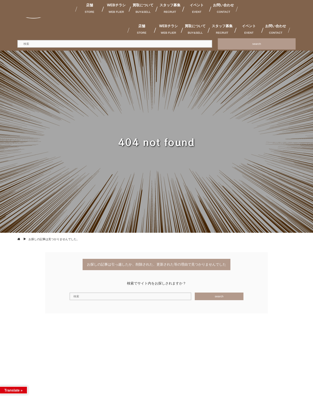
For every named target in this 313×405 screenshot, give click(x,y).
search (256, 43)
